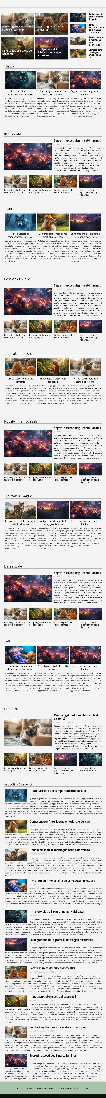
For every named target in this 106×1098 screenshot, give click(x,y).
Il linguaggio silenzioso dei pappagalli (17, 52)
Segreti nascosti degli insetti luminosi (77, 140)
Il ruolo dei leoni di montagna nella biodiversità (96, 41)
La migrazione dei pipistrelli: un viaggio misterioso (49, 52)
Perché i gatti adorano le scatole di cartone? (16, 28)
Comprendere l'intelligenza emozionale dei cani (96, 53)
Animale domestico (46, 1088)
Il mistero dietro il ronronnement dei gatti (96, 17)
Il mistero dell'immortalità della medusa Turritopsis (96, 29)
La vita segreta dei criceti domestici (51, 28)
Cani (29, 1088)
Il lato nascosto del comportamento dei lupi (58, 791)
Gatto (19, 1088)
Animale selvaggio (70, 1088)
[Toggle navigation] (6, 3)
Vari (87, 1088)
